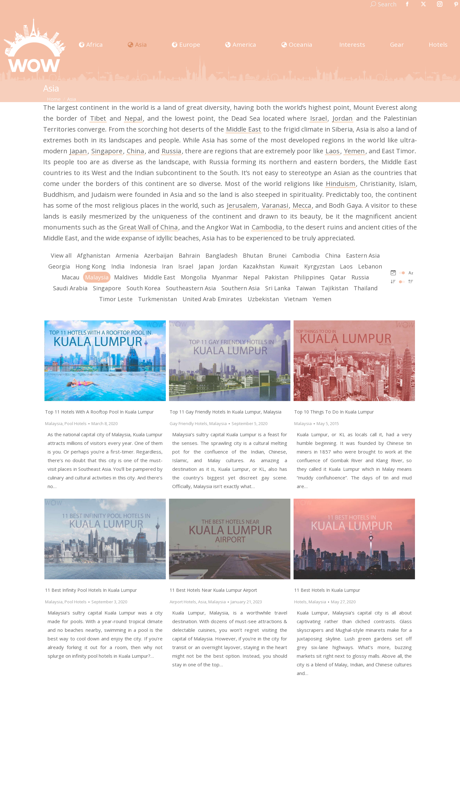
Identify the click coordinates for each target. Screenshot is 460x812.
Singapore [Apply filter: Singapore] (107, 288)
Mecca (302, 205)
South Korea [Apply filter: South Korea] (143, 288)
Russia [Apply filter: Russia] (360, 277)
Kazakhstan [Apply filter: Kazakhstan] (258, 266)
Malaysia (54, 423)
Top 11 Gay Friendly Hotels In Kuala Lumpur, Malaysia (225, 412)
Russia (171, 151)
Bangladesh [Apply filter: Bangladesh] (221, 255)
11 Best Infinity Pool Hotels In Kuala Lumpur (91, 590)
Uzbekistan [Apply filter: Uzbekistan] (263, 299)
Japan (78, 151)
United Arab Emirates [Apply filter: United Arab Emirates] (212, 299)
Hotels (300, 602)
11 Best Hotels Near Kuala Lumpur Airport (213, 590)
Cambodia (267, 227)
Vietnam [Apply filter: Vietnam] (295, 299)
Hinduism (340, 183)
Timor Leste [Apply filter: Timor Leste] (116, 299)
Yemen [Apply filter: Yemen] (322, 299)
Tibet (98, 118)
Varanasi (275, 205)
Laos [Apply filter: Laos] (346, 266)
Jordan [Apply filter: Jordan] (228, 266)
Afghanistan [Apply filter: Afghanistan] (93, 255)
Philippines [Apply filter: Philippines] (309, 277)
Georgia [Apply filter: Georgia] (59, 266)
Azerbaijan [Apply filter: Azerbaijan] (158, 255)
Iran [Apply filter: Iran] (167, 266)
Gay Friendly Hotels (188, 423)
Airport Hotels (183, 602)
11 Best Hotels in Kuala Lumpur (327, 590)
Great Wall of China (148, 227)
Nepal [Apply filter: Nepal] (251, 277)
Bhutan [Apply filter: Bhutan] (253, 255)
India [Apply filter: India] (118, 266)
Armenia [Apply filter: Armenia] (127, 255)
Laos (333, 151)
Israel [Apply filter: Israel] (185, 266)
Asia (202, 602)
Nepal (133, 118)
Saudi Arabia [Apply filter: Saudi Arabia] (70, 288)
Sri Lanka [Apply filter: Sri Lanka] (277, 288)
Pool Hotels (76, 423)
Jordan (343, 118)
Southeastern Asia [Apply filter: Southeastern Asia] (191, 288)
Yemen (354, 151)
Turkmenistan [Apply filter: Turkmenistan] (157, 299)
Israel (318, 118)
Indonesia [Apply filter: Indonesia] (143, 266)
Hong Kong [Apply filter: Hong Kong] (90, 266)
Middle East (243, 129)
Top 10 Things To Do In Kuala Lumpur (334, 412)
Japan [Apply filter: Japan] (206, 266)
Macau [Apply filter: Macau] (71, 277)
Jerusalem (242, 205)
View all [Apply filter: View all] (61, 255)
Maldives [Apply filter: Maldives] (126, 277)
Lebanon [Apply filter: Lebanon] (370, 266)
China (135, 151)
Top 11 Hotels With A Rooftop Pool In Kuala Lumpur (99, 412)
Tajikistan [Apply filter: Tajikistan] (334, 288)
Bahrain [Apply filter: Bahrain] (189, 255)
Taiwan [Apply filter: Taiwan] (306, 288)
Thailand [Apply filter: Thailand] (366, 288)
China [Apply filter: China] (333, 255)
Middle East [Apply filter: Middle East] (159, 277)
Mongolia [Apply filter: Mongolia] (193, 277)
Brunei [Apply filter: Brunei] (277, 255)
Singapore (106, 151)
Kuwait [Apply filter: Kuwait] (289, 266)
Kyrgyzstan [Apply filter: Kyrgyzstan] (319, 266)
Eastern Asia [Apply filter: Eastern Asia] (363, 255)
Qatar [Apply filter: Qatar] (338, 277)
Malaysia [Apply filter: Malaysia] (97, 277)
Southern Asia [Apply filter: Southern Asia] (240, 288)
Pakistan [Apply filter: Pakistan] (276, 277)
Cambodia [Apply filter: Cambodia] (306, 255)
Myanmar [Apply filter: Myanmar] (225, 277)
